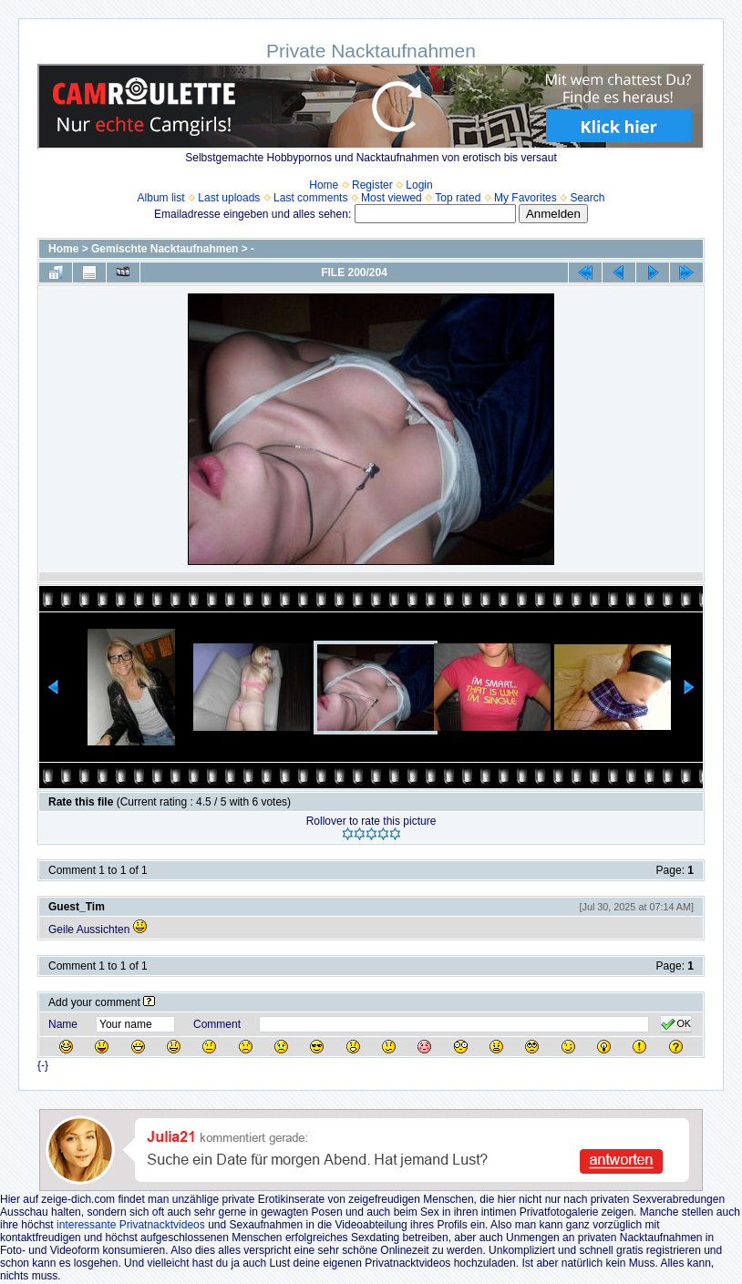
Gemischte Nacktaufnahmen (164, 248)
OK (676, 1024)
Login (419, 185)
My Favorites (525, 197)
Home (323, 185)
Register (372, 185)
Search (587, 197)
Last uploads (229, 197)
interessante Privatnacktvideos (131, 1224)
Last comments (310, 197)
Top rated (457, 197)
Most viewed (391, 197)
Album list (161, 197)
